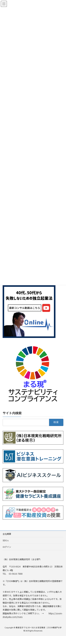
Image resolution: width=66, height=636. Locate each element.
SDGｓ (6, 540)
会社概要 (7, 533)
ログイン (7, 546)
